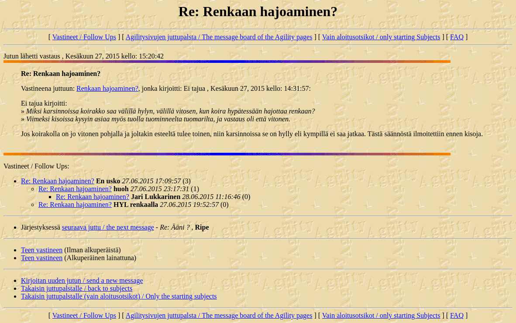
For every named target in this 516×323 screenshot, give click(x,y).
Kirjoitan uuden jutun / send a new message (82, 280)
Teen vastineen (41, 250)
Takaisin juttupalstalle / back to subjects (76, 288)
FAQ (457, 37)
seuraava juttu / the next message (108, 227)
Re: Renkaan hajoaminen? (57, 181)
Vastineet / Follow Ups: (36, 166)
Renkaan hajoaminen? (107, 88)
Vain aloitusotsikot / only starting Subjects (381, 37)
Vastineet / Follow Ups (84, 37)
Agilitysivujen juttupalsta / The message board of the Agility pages (219, 37)
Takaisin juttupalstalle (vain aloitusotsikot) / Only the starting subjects (119, 296)
